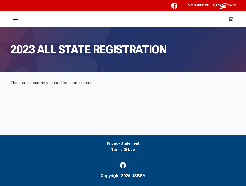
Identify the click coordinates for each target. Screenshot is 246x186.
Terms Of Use (123, 150)
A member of (212, 6)
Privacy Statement (123, 143)
